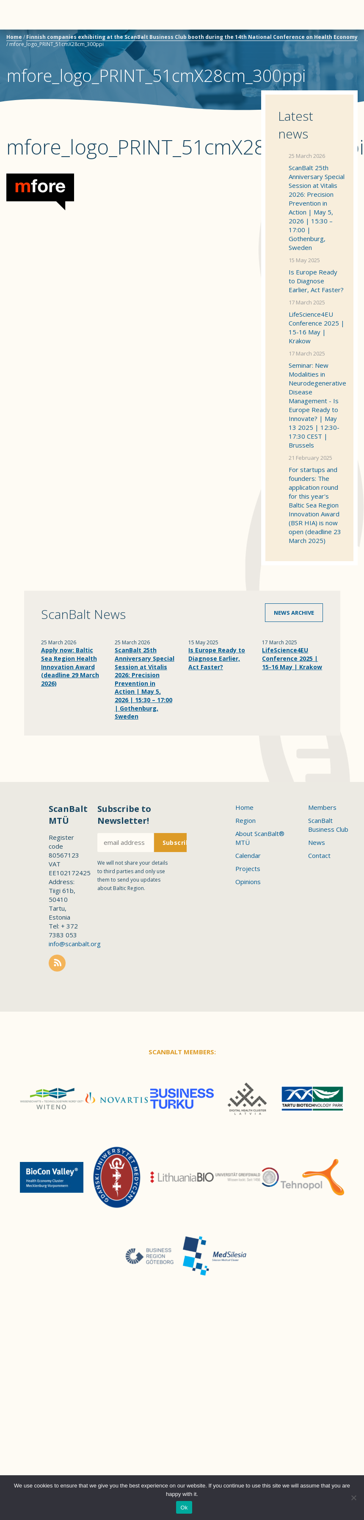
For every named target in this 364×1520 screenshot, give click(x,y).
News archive (294, 612)
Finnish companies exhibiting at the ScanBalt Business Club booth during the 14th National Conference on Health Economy (192, 37)
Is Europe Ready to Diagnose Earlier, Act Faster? (316, 281)
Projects (247, 868)
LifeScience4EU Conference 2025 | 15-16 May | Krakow (317, 327)
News (316, 842)
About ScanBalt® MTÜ (259, 838)
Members (322, 807)
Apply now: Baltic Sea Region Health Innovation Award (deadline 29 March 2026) (70, 666)
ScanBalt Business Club (328, 824)
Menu (21, 14)
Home (14, 37)
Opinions (248, 881)
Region (245, 820)
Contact (319, 855)
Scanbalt (336, 40)
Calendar (248, 855)
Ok (184, 1507)
